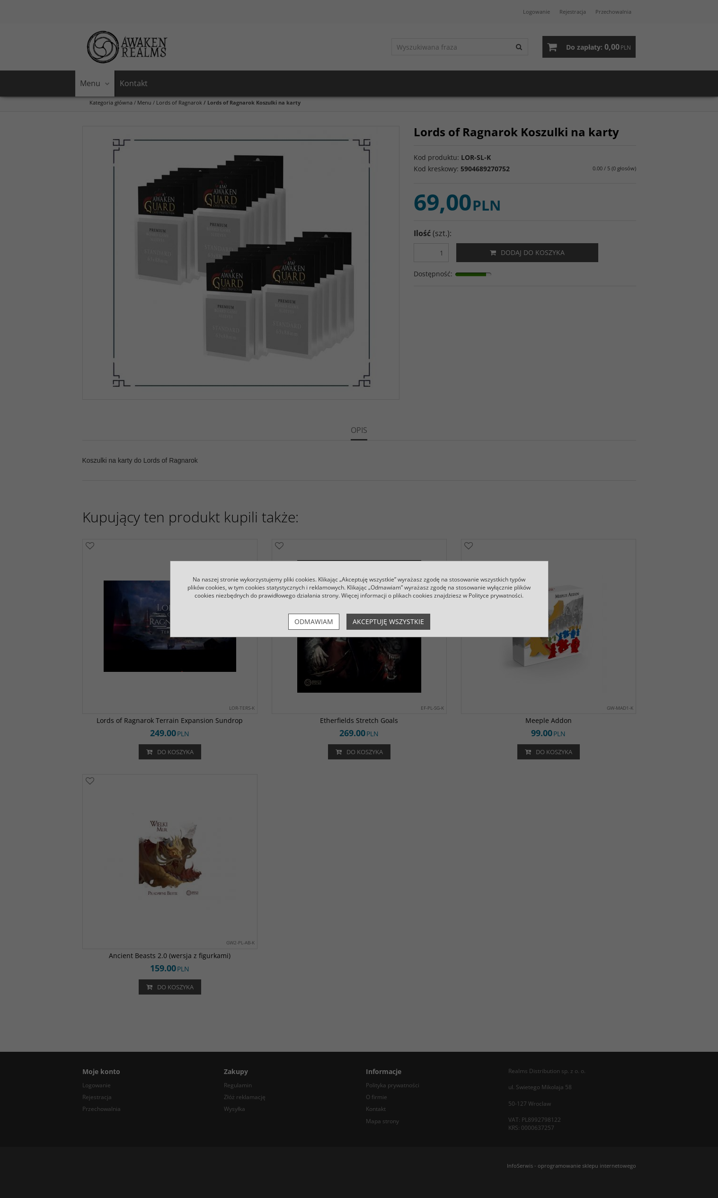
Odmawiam (313, 621)
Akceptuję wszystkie (388, 621)
